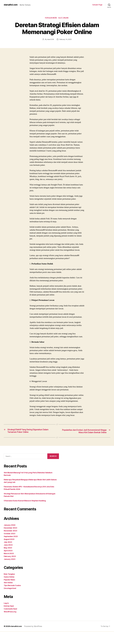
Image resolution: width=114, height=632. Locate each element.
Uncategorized (10, 589)
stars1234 (50, 40)
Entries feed (9, 606)
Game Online (9, 577)
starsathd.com (11, 5)
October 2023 (9, 534)
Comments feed (10, 609)
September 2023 (11, 537)
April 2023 (8, 551)
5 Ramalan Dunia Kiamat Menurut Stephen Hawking (25, 501)
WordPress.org (10, 612)
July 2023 (8, 542)
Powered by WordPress (34, 627)
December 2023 (10, 528)
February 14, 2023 (65, 40)
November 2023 (10, 531)
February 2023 (10, 557)
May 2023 (8, 548)
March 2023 (9, 554)
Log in (6, 604)
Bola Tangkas (9, 574)
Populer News (51, 18)
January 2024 (9, 525)
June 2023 (8, 545)
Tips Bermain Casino (12, 586)
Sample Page (97, 5)
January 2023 (9, 560)
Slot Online (64, 18)
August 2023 (9, 540)
